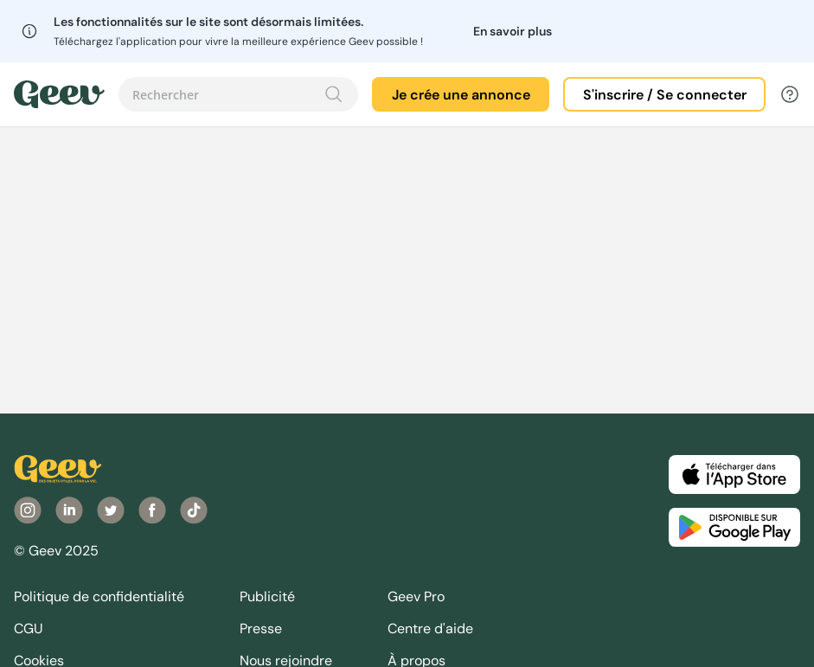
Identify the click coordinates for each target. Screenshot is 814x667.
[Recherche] (334, 94)
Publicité (267, 596)
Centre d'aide (430, 628)
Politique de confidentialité (99, 596)
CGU (28, 628)
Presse (261, 628)
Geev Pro (416, 596)
